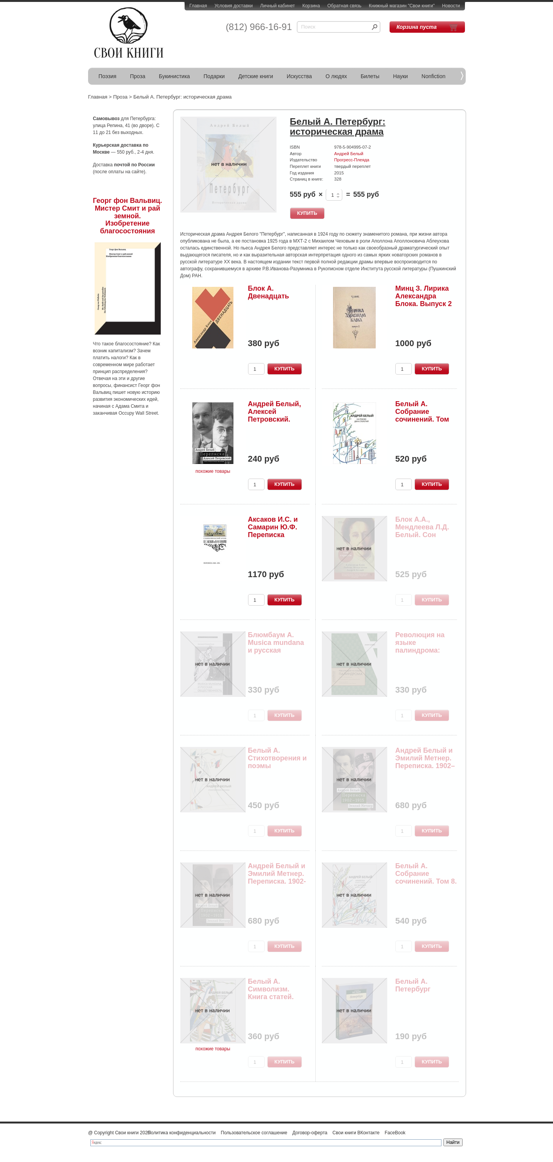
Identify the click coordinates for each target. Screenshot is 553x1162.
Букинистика (174, 76)
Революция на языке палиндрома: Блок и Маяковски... (420, 650)
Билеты (370, 76)
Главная (198, 5)
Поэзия (107, 76)
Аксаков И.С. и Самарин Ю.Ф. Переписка (273, 527)
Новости (451, 5)
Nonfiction (433, 76)
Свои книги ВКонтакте (356, 1132)
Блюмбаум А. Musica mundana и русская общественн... (276, 646)
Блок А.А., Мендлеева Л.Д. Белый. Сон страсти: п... (422, 531)
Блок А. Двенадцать (268, 292)
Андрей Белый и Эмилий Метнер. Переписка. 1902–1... (425, 762)
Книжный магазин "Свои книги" (402, 5)
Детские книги (255, 76)
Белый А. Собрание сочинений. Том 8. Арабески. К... (426, 877)
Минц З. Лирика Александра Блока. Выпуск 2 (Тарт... (423, 300)
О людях (336, 76)
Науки (400, 76)
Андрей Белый (348, 153)
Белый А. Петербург (413, 985)
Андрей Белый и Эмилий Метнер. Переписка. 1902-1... (277, 877)
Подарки (214, 76)
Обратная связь (344, 5)
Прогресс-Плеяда (351, 159)
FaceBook (395, 1132)
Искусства (299, 76)
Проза (137, 76)
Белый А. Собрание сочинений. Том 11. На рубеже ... (422, 415)
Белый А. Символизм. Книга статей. (271, 989)
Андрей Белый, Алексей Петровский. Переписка (274, 415)
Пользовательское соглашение (254, 1132)
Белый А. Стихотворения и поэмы (277, 758)
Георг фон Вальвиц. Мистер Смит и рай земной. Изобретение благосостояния (127, 216)
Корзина (311, 5)
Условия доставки (234, 5)
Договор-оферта (309, 1132)
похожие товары (212, 471)
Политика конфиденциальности (182, 1132)
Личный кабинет (277, 5)
